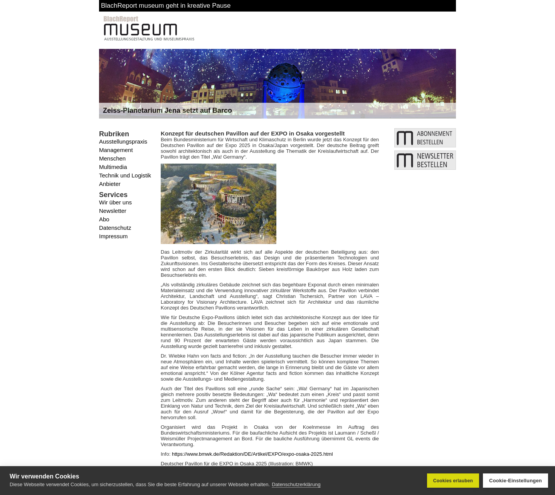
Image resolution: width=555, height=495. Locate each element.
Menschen (112, 158)
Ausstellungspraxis (123, 141)
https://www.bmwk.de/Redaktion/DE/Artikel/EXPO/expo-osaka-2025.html (252, 454)
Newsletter (112, 210)
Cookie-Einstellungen (515, 480)
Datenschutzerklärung (296, 484)
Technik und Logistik (125, 175)
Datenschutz (115, 227)
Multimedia (113, 167)
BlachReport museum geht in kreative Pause (165, 5)
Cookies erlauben (453, 480)
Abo (104, 219)
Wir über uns (115, 202)
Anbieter (110, 184)
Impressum (113, 236)
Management (116, 150)
